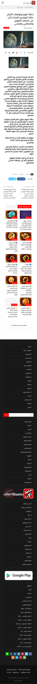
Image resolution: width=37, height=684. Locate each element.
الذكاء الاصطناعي (26, 601)
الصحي (27, 174)
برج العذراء (22, 174)
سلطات (29, 384)
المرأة (29, 459)
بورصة (29, 541)
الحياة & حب (28, 433)
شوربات (29, 388)
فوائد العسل (27, 560)
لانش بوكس (27, 400)
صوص (29, 381)
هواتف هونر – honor (25, 643)
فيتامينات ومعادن (26, 564)
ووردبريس (28, 597)
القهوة (29, 456)
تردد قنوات (28, 553)
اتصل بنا (9, 672)
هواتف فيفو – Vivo (26, 631)
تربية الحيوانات (27, 467)
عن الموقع (16, 672)
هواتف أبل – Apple (26, 608)
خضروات (29, 557)
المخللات (28, 369)
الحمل (29, 429)
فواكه (29, 403)
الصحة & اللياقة (27, 437)
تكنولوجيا (28, 511)
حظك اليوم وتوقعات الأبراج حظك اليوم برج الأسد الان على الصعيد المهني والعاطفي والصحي (9, 193)
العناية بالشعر (27, 448)
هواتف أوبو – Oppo (26, 612)
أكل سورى (28, 354)
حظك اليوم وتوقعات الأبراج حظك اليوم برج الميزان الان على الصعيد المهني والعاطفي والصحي (27, 193)
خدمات (29, 515)
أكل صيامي (28, 358)
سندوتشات (28, 377)
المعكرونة (28, 373)
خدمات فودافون (26, 523)
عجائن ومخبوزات (27, 392)
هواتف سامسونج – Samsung (23, 624)
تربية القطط (28, 471)
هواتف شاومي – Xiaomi (24, 627)
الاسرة (29, 425)
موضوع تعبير (27, 482)
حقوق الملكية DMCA (24, 669)
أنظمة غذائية (27, 422)
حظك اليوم (15, 174)
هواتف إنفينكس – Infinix (24, 616)
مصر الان (17, 680)
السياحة (29, 463)
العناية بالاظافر (27, 441)
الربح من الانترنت (27, 504)
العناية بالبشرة (27, 444)
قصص (29, 407)
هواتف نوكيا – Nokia (25, 635)
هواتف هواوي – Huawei (24, 639)
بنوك (29, 538)
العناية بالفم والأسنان (25, 452)
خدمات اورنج (28, 519)
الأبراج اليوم (6, 28)
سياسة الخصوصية (12, 669)
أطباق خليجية (27, 365)
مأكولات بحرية (27, 350)
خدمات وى (28, 526)
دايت (29, 475)
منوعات (29, 478)
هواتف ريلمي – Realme (24, 620)
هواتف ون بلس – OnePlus (24, 646)
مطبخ (29, 346)
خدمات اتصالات (27, 530)
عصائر (29, 396)
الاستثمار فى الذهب (26, 507)
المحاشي (28, 362)
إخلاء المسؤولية (25, 672)
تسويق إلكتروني (26, 605)
